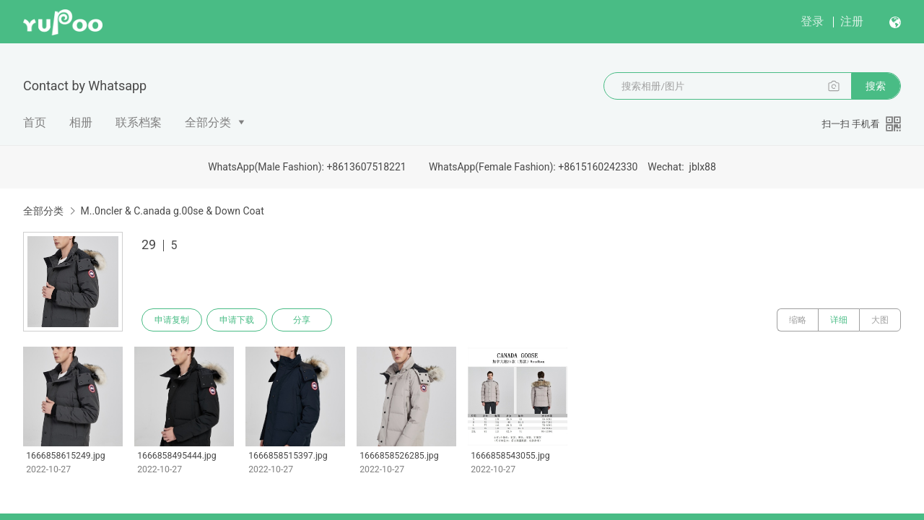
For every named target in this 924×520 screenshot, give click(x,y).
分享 (301, 320)
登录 (812, 21)
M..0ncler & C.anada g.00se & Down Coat (171, 211)
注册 (851, 21)
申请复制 (171, 320)
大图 (880, 320)
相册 (80, 122)
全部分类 (208, 122)
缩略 (797, 320)
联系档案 (139, 122)
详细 (838, 320)
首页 (34, 122)
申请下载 (236, 320)
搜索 (876, 86)
